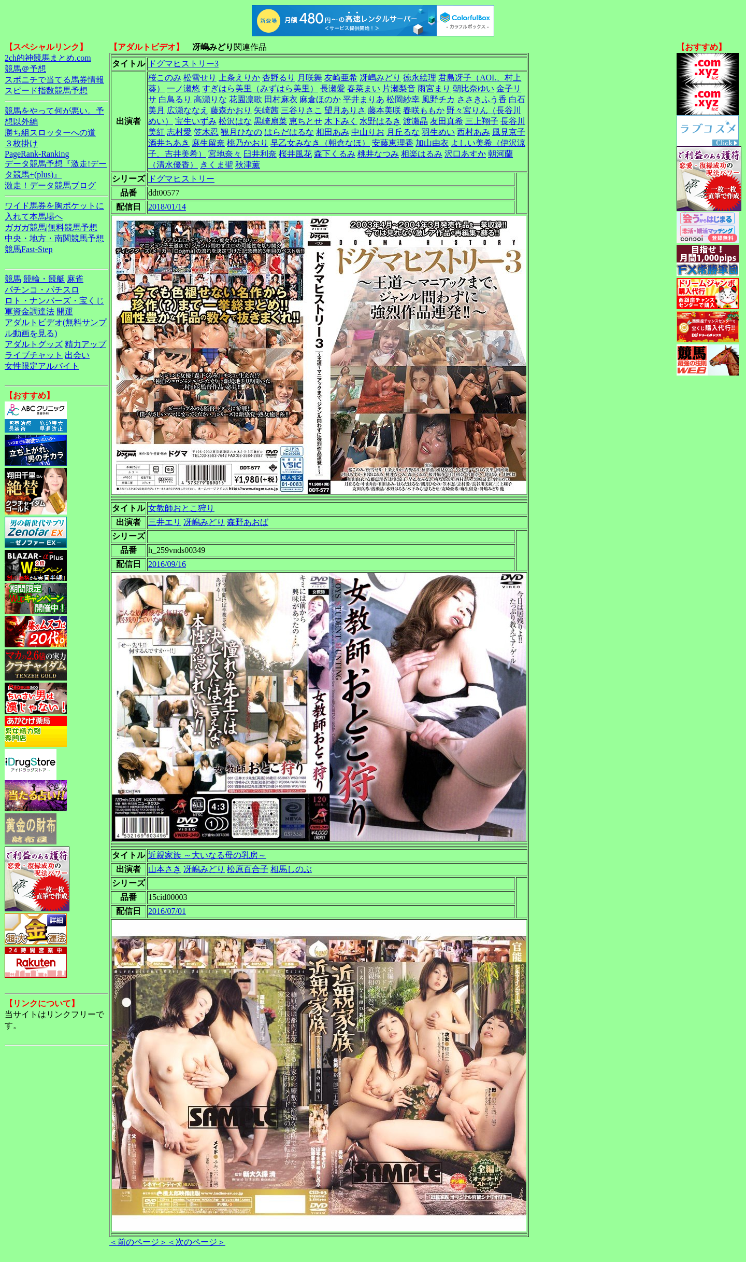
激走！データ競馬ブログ (50, 185)
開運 (64, 311)
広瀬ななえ (187, 110)
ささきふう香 (482, 99)
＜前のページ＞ (138, 1242)
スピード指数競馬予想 (46, 90)
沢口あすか (465, 153)
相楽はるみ (421, 153)
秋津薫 (247, 164)
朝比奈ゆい (473, 88)
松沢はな (235, 121)
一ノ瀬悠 (183, 88)
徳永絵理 (419, 77)
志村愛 (179, 132)
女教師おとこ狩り (181, 508)
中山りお (367, 132)
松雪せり (200, 77)
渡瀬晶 (415, 121)
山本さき (164, 869)
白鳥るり (175, 99)
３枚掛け (21, 143)
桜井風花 (295, 153)
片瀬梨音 (398, 88)
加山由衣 (432, 142)
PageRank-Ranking (37, 153)
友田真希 (446, 121)
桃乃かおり (247, 142)
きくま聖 (216, 164)
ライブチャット (34, 355)
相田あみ (332, 132)
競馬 (13, 278)
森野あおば (247, 522)
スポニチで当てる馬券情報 (54, 79)
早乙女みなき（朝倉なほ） (320, 142)
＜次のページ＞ (196, 1242)
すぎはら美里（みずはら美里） (260, 88)
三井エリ (164, 522)
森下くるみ (334, 153)
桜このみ (164, 77)
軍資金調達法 (29, 311)
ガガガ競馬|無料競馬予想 (51, 227)
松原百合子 (247, 869)
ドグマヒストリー (181, 178)
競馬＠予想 (25, 68)
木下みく (340, 121)
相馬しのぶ (291, 869)
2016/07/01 (167, 911)
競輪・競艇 (44, 278)
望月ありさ (345, 110)
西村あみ (473, 132)
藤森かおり (231, 110)
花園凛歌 (245, 99)
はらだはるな (289, 132)
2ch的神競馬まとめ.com (48, 57)
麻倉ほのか (320, 99)
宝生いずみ (196, 121)
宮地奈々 (224, 153)
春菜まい (363, 88)
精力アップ (85, 344)
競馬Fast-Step (28, 249)
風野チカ (438, 99)
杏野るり (278, 77)
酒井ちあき (169, 142)
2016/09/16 (167, 564)
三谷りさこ (301, 110)
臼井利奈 (260, 153)
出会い (77, 355)
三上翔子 (481, 121)
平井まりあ (363, 99)
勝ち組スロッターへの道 (50, 132)
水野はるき (380, 121)
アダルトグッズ (34, 344)
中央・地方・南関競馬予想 (54, 238)
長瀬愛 (332, 88)
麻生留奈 (208, 142)
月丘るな (403, 132)
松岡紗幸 (403, 99)
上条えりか (239, 77)
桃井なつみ (378, 153)
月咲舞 (309, 77)
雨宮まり (434, 88)
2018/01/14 (167, 206)
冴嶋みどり (380, 77)
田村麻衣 (280, 99)
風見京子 (508, 132)
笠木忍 (206, 132)
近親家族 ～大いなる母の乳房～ (207, 855)
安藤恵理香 (392, 142)
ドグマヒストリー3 (183, 63)
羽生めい (438, 132)
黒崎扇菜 (270, 121)
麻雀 (75, 278)
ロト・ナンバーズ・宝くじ (54, 300)
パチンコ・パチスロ (42, 289)
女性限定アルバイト (42, 366)
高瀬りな (210, 99)
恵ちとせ (305, 121)
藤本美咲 (384, 110)
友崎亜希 (340, 77)
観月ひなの (241, 132)
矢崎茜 (266, 110)
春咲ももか (423, 110)
